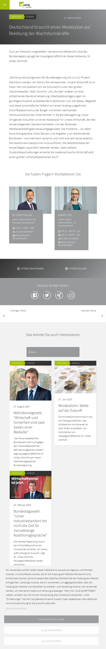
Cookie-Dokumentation (16, 608)
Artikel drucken (75, 268)
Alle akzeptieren (51, 641)
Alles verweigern (51, 630)
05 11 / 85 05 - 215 (69, 231)
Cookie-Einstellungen (51, 619)
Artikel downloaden (30, 268)
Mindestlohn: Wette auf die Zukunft (73, 408)
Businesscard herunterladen (21, 237)
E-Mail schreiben (22, 231)
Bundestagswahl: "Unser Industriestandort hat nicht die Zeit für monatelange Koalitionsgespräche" (30, 523)
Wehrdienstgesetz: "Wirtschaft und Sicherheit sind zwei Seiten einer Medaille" (29, 422)
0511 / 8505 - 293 (23, 227)
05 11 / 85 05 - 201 (69, 234)
